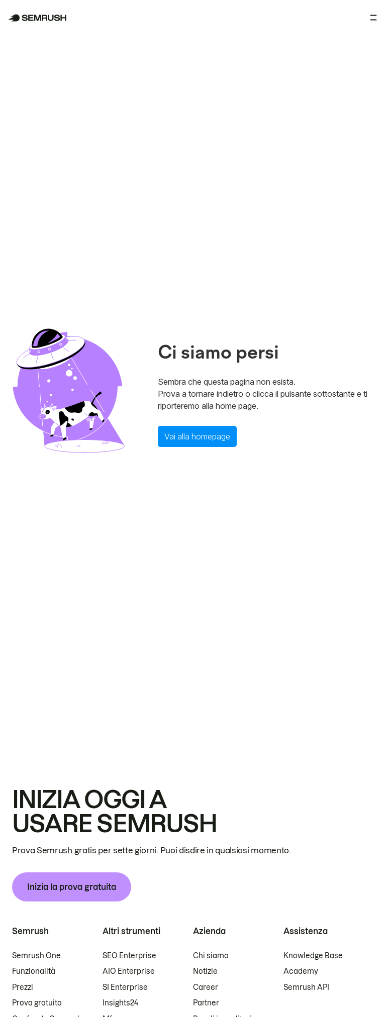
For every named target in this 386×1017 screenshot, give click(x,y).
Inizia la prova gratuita (71, 886)
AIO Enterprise (129, 971)
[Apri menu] (373, 17)
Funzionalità (33, 971)
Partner (206, 1003)
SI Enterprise (125, 987)
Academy (300, 971)
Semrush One (36, 956)
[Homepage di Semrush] (37, 18)
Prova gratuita (37, 1003)
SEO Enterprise (129, 956)
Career (205, 987)
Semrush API (306, 987)
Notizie (205, 971)
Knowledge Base (313, 956)
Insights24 (120, 1003)
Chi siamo (211, 956)
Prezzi (22, 987)
